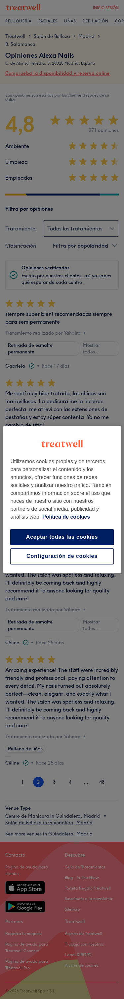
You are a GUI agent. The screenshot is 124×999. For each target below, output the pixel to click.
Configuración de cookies (62, 556)
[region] (62, 499)
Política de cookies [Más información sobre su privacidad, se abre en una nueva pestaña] (66, 517)
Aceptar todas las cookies (62, 537)
